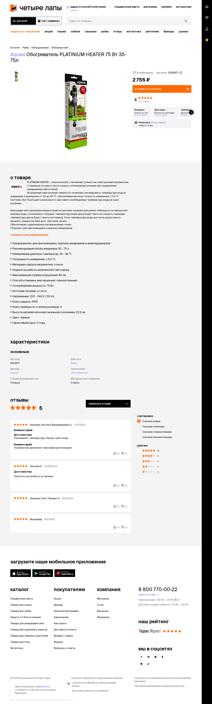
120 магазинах (158, 122)
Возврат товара (63, 635)
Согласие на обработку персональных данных (93, 684)
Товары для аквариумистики (27, 623)
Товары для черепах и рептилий (29, 635)
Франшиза (103, 617)
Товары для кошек (21, 604)
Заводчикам (61, 617)
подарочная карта (127, 6)
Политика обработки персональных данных (97, 678)
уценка (183, 31)
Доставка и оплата (65, 629)
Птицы (117, 31)
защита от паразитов (25, 31)
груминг (166, 6)
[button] (161, 100)
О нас (100, 604)
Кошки (61, 31)
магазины (150, 6)
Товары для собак (20, 611)
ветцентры (183, 6)
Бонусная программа (66, 611)
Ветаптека (134, 31)
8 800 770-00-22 (157, 589)
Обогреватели (79, 372)
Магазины (103, 598)
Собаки (75, 31)
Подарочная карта (21, 598)
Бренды (58, 604)
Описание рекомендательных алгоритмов (159, 686)
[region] (100, 31)
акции (49, 31)
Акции (57, 598)
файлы (46, 686)
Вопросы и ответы (64, 648)
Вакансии (103, 611)
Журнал (58, 642)
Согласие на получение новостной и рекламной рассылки (162, 680)
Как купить (60, 623)
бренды (169, 31)
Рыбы (105, 31)
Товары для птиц (20, 642)
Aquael (17, 54)
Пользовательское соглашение (90, 690)
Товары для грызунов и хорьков (28, 629)
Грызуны (91, 31)
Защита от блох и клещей (25, 617)
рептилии (152, 31)
